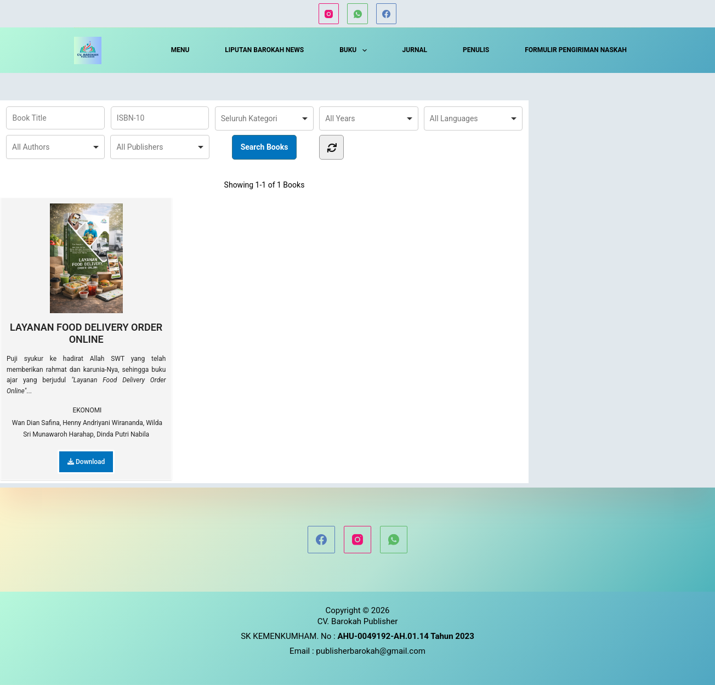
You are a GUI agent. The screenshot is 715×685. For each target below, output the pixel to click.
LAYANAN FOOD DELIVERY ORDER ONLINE (86, 274)
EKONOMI (86, 410)
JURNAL (414, 50)
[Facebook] (386, 13)
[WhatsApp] (357, 13)
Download (86, 462)
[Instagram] (329, 13)
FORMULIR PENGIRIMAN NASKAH (576, 50)
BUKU (355, 50)
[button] (364, 50)
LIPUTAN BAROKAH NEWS (264, 50)
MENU (180, 50)
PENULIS (476, 50)
